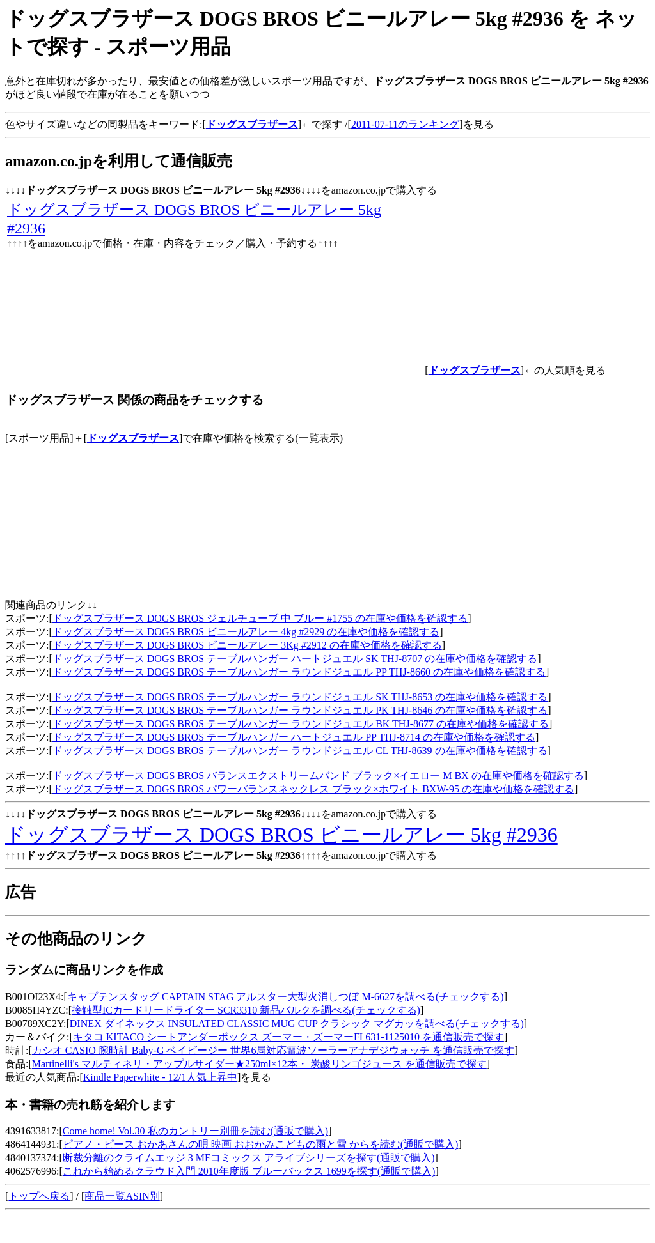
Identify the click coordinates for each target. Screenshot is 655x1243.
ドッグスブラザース (133, 438)
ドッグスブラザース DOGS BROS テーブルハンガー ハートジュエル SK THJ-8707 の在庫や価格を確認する (294, 658)
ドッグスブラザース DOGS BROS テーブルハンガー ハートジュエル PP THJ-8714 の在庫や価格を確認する (293, 737)
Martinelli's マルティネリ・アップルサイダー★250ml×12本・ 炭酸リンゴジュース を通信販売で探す (259, 1063)
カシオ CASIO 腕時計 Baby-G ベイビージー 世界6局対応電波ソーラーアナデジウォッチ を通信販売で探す (273, 1050)
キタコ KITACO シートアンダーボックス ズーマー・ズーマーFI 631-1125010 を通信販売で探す (288, 1036)
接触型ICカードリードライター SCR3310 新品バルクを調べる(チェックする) (246, 1010)
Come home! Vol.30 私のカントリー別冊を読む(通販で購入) (195, 1130)
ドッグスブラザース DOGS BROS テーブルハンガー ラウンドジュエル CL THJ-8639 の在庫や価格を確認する (300, 750)
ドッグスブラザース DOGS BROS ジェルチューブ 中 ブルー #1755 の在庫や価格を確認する (260, 618)
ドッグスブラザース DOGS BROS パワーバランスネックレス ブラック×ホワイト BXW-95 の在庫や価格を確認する (313, 789)
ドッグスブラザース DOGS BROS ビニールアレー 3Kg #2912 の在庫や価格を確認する (247, 645)
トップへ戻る (39, 1196)
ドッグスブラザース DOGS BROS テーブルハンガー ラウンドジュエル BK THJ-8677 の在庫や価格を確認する (300, 723)
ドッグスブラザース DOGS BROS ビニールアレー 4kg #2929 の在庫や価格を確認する (245, 631)
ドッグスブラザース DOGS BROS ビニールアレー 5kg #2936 (281, 834)
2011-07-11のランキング (405, 124)
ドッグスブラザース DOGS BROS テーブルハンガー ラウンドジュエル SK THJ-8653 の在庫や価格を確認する (300, 696)
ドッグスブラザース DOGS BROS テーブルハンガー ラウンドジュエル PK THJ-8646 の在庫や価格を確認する (300, 710)
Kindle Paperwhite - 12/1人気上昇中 (160, 1077)
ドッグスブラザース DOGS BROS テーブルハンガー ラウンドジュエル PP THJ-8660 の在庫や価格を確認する (299, 672)
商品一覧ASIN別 (121, 1196)
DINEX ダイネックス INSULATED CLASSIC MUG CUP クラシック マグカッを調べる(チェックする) (297, 1023)
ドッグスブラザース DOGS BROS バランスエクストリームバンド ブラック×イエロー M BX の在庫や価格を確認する (318, 775)
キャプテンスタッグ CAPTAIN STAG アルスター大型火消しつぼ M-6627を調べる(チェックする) (285, 996)
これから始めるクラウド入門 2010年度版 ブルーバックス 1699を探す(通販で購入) (249, 1171)
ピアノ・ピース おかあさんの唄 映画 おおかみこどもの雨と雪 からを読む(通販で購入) (261, 1144)
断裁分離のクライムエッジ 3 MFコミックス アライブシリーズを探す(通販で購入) (249, 1157)
